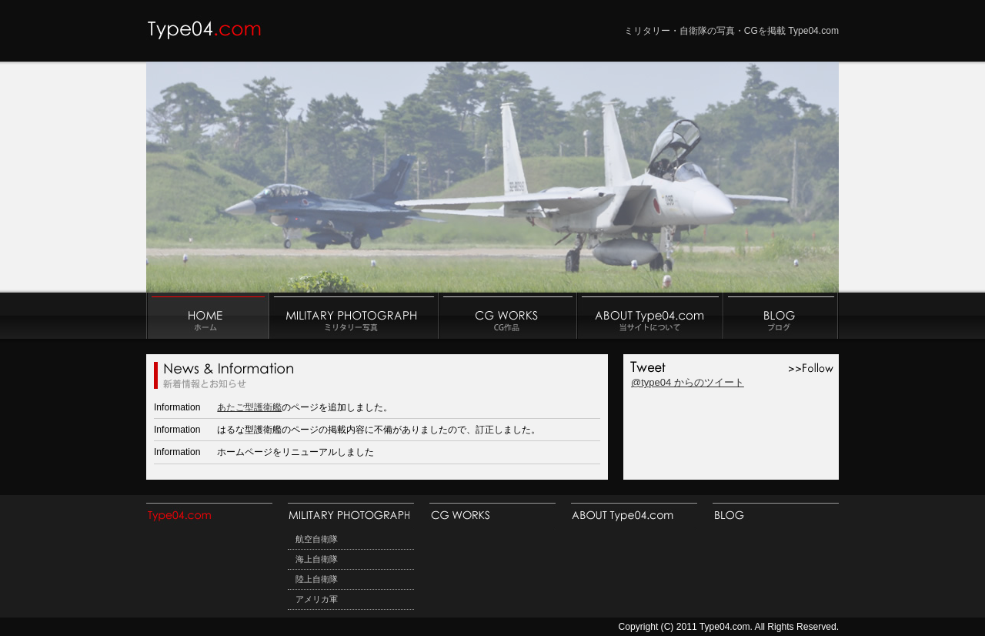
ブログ (781, 316)
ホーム (207, 316)
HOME (209, 516)
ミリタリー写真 (354, 316)
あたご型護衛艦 (249, 407)
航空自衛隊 (317, 539)
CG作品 (508, 316)
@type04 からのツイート (687, 382)
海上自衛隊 (317, 559)
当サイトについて (650, 316)
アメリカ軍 (317, 599)
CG (492, 516)
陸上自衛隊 (317, 579)
